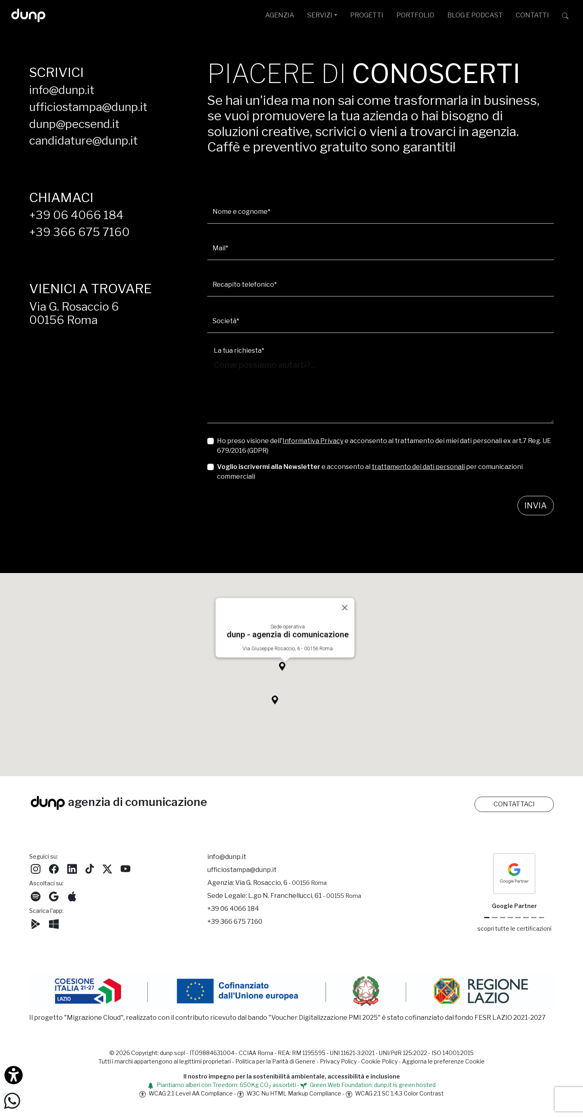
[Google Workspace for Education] (510, 917)
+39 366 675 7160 (79, 232)
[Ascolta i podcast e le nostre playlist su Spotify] (35, 895)
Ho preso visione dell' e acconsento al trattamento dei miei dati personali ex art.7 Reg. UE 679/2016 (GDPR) (384, 445)
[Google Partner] (486, 917)
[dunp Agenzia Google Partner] (514, 873)
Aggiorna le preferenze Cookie (443, 1061)
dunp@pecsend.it (74, 124)
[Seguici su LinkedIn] (72, 868)
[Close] (345, 615)
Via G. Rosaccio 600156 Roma (74, 313)
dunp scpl (172, 1052)
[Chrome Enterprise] (518, 917)
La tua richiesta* (239, 350)
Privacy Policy (338, 1061)
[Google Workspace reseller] (502, 917)
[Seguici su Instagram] (35, 868)
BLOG (475, 15)
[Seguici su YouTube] (125, 868)
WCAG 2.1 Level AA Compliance (186, 1093)
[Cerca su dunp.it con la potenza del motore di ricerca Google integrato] (565, 15)
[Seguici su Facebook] (54, 868)
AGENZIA (279, 15)
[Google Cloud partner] (494, 917)
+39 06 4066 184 (76, 215)
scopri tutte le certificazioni (514, 928)
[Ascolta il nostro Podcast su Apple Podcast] (72, 895)
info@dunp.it (61, 90)
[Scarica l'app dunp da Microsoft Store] (54, 923)
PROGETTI (366, 15)
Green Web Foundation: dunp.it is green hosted (368, 1084)
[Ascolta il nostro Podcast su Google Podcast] (54, 895)
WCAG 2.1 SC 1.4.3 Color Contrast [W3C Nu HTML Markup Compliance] (395, 1093)
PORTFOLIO (415, 15)
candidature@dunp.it (83, 140)
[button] (285, 675)
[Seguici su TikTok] (89, 868)
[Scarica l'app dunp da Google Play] (35, 923)
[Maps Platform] (525, 917)
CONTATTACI (514, 804)
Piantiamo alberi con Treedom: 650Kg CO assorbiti (221, 1084)
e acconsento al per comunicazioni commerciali (370, 471)
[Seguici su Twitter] (107, 868)
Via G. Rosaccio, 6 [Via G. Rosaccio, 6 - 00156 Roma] (281, 883)
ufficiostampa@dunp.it (88, 107)
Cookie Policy (379, 1061)
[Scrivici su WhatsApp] (12, 1100)
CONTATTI (532, 15)
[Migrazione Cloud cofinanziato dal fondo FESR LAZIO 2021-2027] (291, 992)
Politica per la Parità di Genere (275, 1061)
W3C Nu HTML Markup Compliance (289, 1093)
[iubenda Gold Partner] (533, 917)
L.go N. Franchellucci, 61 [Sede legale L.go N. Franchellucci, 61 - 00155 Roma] (304, 896)
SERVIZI (319, 15)
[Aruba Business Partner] (541, 917)
